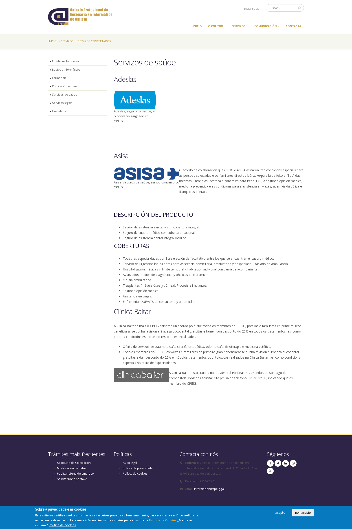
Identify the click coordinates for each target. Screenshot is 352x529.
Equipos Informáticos (66, 69)
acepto (280, 513)
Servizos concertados (94, 41)
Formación (59, 78)
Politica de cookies (62, 526)
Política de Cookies (162, 521)
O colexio (215, 26)
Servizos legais (62, 103)
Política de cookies (135, 473)
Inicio (197, 26)
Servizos (238, 26)
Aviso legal (130, 463)
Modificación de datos (71, 468)
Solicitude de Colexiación (74, 463)
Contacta (293, 26)
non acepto (303, 513)
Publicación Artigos (64, 86)
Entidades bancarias (65, 61)
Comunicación (265, 26)
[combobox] (209, 418)
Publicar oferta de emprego (75, 473)
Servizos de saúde (64, 94)
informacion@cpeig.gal (209, 489)
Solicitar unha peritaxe (72, 479)
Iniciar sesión (252, 9)
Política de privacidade (138, 468)
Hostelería (59, 111)
